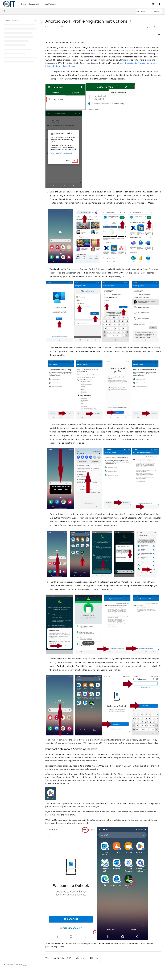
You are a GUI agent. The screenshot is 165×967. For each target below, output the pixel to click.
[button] (149, 11)
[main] (103, 491)
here (92, 53)
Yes (80, 958)
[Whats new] (154, 4)
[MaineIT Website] (50, 4)
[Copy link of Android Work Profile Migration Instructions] (130, 22)
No (94, 958)
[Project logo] (9, 4)
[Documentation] (34, 4)
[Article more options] (159, 34)
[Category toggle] (41, 22)
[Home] (23, 4)
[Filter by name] (21, 20)
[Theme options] (160, 4)
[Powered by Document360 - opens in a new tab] (16, 964)
